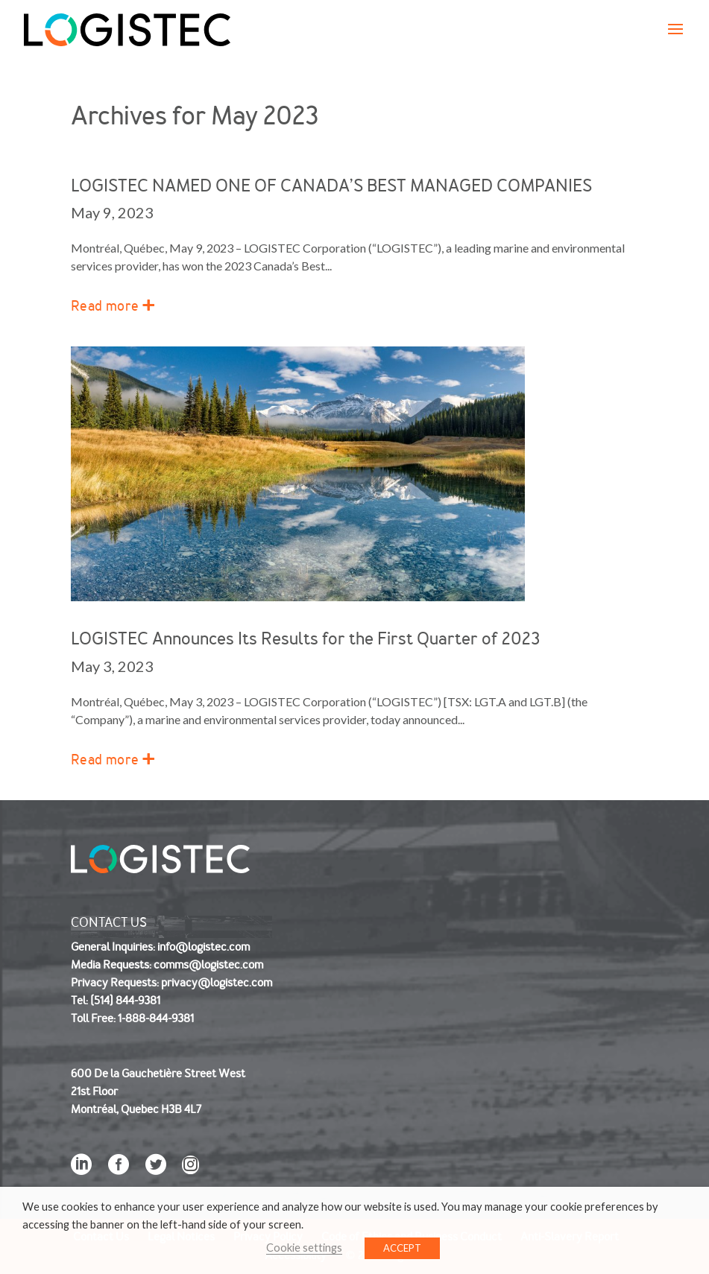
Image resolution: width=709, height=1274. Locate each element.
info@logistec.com (203, 946)
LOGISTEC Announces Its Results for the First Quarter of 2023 (305, 638)
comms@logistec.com (208, 964)
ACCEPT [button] (402, 1248)
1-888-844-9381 (156, 1018)
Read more (105, 306)
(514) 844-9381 (125, 1000)
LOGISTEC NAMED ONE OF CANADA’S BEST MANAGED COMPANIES (331, 185)
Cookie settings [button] (304, 1247)
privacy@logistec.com (216, 982)
